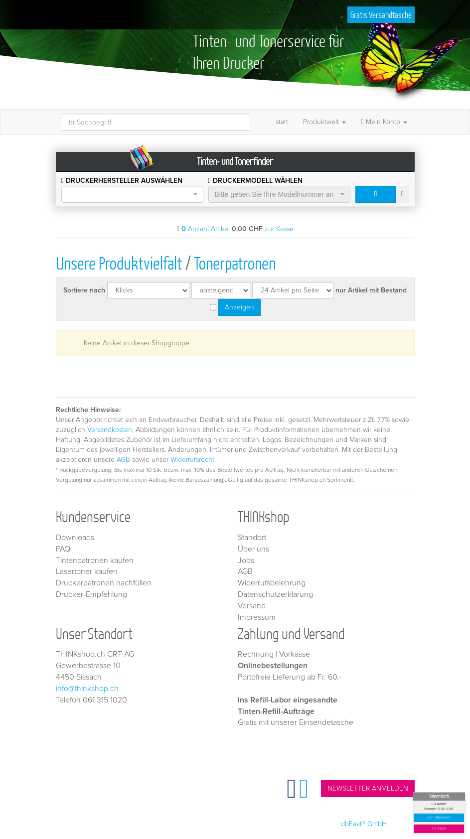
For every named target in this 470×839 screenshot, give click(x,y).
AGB (123, 459)
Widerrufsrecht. (193, 459)
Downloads (75, 538)
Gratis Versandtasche (381, 14)
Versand (252, 606)
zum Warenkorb (439, 818)
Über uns (253, 549)
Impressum (257, 617)
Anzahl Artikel (205, 229)
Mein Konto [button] (384, 122)
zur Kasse (439, 829)
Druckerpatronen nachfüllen (104, 583)
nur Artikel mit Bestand (371, 290)
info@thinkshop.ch (87, 689)
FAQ (63, 549)
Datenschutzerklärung (275, 594)
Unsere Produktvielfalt (119, 263)
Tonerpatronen (235, 263)
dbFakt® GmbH (364, 824)
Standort (252, 538)
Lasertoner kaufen (87, 571)
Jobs (246, 560)
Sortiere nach (84, 290)
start (282, 122)
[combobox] (132, 194)
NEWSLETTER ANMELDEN (367, 788)
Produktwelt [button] (324, 122)
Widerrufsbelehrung (272, 583)
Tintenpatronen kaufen (95, 560)
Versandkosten (109, 429)
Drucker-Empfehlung (91, 594)
